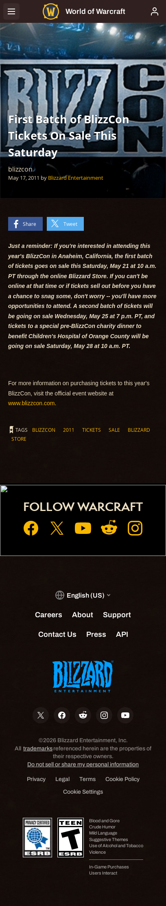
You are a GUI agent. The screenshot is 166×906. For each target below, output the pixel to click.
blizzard (139, 429)
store (18, 438)
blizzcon (43, 429)
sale (114, 429)
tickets (91, 429)
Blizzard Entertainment (75, 177)
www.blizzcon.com (31, 403)
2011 (68, 429)
